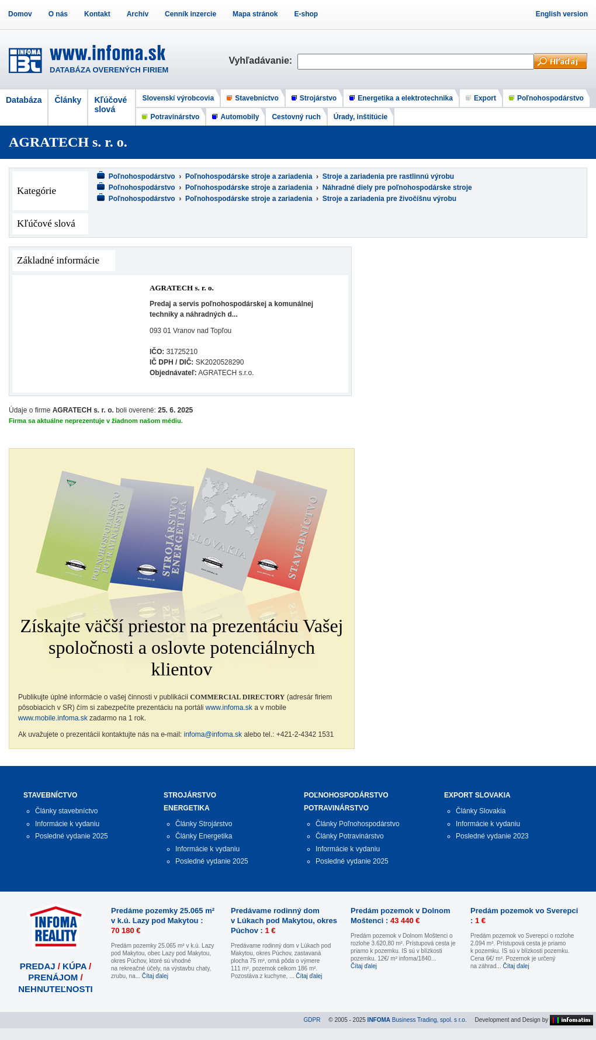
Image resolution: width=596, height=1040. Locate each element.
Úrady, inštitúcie (360, 117)
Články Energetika (203, 836)
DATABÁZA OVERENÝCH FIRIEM (109, 69)
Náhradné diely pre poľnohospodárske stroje (397, 187)
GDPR (312, 1020)
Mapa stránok (255, 14)
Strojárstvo (318, 98)
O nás (58, 14)
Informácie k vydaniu (67, 824)
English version (562, 14)
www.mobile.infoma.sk (53, 718)
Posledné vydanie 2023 (492, 836)
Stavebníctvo (257, 98)
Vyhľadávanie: (262, 60)
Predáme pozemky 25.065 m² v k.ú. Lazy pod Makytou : (162, 920)
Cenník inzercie (190, 14)
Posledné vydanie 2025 (71, 836)
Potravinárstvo (174, 117)
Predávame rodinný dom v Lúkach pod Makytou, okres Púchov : (284, 920)
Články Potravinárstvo (350, 836)
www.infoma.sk (229, 707)
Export (485, 98)
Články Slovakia (480, 811)
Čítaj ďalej (155, 976)
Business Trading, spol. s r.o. (417, 1020)
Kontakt (97, 14)
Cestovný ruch (296, 117)
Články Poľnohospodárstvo (358, 824)
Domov (20, 14)
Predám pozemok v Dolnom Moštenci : (400, 915)
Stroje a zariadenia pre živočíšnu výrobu (389, 199)
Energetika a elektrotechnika (405, 98)
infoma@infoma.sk (213, 734)
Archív (137, 14)
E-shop (306, 14)
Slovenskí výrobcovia (178, 98)
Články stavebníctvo (66, 811)
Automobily (239, 117)
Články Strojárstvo (203, 824)
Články (67, 100)
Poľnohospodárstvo (550, 98)
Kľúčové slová (110, 104)
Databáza (23, 100)
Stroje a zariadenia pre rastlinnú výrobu (388, 176)
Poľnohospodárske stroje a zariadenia (248, 176)
